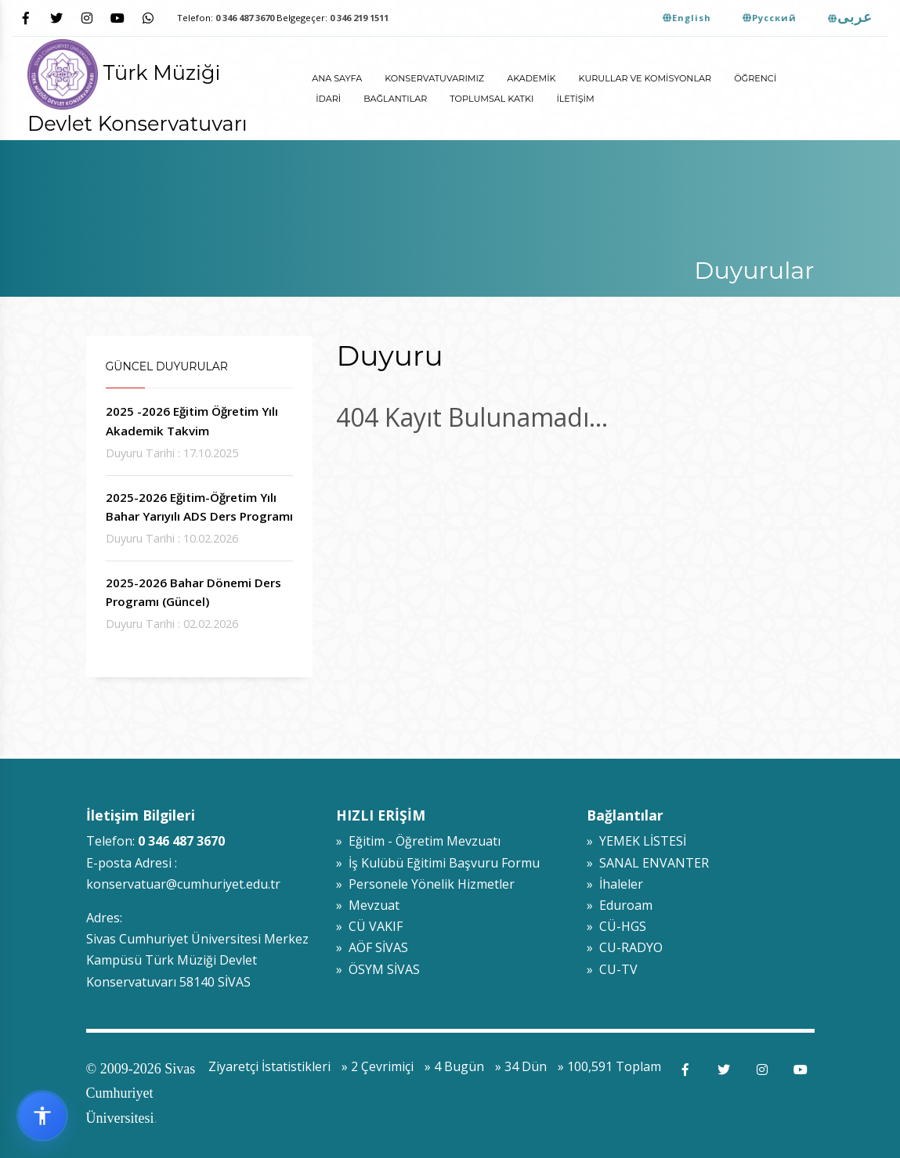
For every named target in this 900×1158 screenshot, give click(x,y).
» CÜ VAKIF (369, 926)
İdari (328, 98)
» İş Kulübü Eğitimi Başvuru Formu (438, 862)
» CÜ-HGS (616, 926)
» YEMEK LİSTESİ (636, 841)
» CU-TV (612, 969)
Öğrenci (755, 78)
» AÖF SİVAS (372, 947)
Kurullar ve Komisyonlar (645, 78)
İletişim (575, 98)
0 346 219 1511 (359, 17)
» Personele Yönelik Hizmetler (425, 884)
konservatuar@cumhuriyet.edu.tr (183, 884)
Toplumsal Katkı (491, 98)
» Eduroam (619, 905)
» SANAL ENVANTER (648, 862)
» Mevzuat (367, 905)
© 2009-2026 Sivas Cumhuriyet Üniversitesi (141, 1093)
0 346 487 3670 (244, 17)
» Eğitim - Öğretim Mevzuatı (418, 841)
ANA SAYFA (337, 78)
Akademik (531, 78)
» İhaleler (615, 884)
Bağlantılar (395, 98)
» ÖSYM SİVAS (378, 969)
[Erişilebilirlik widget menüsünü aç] (42, 1115)
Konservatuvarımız (434, 78)
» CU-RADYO (625, 947)
